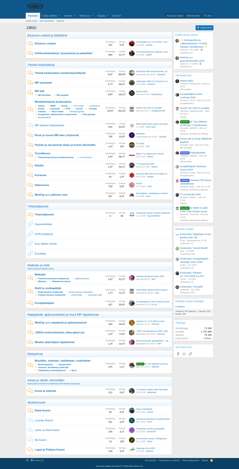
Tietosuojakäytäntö (190, 460)
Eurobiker (40, 253)
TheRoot (155, 324)
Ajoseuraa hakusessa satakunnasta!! (153, 419)
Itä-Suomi (40, 439)
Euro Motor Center (46, 243)
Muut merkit (55, 111)
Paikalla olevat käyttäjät (189, 301)
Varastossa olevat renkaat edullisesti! (153, 213)
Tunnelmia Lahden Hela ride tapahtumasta (155, 389)
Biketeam (140, 133)
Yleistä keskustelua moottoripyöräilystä (60, 73)
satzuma (161, 334)
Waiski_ (154, 167)
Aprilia (40, 106)
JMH (153, 279)
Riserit (139, 183)
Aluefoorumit (36, 402)
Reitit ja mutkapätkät (48, 288)
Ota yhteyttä (150, 460)
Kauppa (101, 15)
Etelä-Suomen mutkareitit (49, 292)
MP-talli (39, 91)
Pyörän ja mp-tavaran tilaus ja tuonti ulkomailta (65, 144)
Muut (72, 370)
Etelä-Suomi (42, 410)
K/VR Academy (44, 234)
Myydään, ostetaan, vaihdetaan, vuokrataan (63, 360)
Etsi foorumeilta (47, 21)
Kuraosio (41, 175)
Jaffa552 (155, 367)
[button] (59, 16)
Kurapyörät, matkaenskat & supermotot (56, 114)
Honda (40, 108)
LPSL (149, 186)
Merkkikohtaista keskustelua (53, 101)
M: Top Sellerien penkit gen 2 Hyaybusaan (160, 364)
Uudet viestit (31, 21)
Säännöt (60, 21)
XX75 (149, 422)
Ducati (63, 106)
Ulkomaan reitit (93, 295)
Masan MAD (142, 91)
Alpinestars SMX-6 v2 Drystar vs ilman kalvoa (157, 81)
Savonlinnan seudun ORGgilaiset (151, 438)
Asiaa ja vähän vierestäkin (46, 380)
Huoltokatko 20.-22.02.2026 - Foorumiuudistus (157, 42)
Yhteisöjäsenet (38, 206)
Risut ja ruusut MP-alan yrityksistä (57, 135)
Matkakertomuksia (59, 281)
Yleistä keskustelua (41, 65)
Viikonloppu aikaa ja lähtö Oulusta (151, 290)
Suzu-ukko (151, 127)
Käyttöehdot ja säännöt (169, 460)
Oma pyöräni (87, 114)
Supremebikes (153, 216)
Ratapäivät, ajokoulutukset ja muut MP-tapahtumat (63, 314)
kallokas (149, 451)
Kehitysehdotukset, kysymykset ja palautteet (63, 53)
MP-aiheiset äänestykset (49, 125)
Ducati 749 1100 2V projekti (149, 108)
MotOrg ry (85, 15)
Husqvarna (93, 106)
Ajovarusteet (63, 364)
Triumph (91, 108)
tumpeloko (180, 306)
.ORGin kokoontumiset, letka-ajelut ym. (60, 332)
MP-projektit (61, 95)
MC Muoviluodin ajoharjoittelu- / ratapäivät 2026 (158, 341)
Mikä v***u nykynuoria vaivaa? (150, 154)
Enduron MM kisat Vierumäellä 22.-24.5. (154, 174)
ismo (157, 293)
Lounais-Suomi (44, 420)
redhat (150, 156)
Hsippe (150, 176)
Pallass (207, 338)
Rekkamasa (156, 94)
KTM (66, 108)
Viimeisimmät (183, 75)
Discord (117, 15)
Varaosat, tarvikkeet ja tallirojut (52, 367)
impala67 (161, 74)
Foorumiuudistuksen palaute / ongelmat (154, 52)
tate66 (149, 54)
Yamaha (40, 111)
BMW (51, 106)
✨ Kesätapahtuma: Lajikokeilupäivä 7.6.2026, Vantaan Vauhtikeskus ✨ (194, 43)
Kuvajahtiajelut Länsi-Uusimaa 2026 (152, 301)
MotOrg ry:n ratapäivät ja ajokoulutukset (61, 322)
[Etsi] (207, 16)
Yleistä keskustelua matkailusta (52, 278)
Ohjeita (204, 460)
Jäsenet (68, 15)
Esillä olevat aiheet (186, 34)
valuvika (162, 136)
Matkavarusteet (80, 278)
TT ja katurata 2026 (145, 164)
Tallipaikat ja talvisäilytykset (50, 370)
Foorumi (33, 15)
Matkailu (40, 274)
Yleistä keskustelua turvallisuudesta (54, 157)
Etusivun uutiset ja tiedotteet (47, 35)
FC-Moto (140, 143)
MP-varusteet (43, 82)
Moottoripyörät (44, 364)
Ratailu (39, 165)
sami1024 (151, 431)
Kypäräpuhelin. (193, 152)
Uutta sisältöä (49, 15)
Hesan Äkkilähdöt (144, 409)
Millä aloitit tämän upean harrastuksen (153, 124)
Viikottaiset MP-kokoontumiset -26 (151, 71)
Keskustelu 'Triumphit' (191, 286)
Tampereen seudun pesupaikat (150, 428)
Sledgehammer (158, 111)
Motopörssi (35, 354)
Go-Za (154, 304)
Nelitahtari (151, 392)
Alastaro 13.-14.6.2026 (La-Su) (150, 321)
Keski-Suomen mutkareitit (79, 292)
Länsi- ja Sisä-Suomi (47, 430)
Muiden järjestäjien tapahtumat (54, 342)
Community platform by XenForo (119, 466)
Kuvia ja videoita (45, 390)
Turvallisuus (43, 153)
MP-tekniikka (43, 95)
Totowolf (151, 84)
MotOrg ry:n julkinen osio (51, 194)
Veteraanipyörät (75, 111)
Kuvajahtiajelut (44, 303)
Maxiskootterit (43, 117)
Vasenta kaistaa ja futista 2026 (150, 276)
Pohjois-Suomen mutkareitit (50, 295)
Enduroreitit (75, 295)
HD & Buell (77, 106)
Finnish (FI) (37, 460)
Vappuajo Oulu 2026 (145, 448)
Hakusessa (42, 185)
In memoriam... (84, 157)
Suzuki (78, 108)
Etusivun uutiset (45, 43)
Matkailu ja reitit (39, 265)
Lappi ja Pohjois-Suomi (50, 449)
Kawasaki (53, 108)
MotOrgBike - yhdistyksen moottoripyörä (154, 193)
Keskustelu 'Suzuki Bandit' (194, 248)
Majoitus (40, 281)
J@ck (149, 441)
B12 (148, 146)
